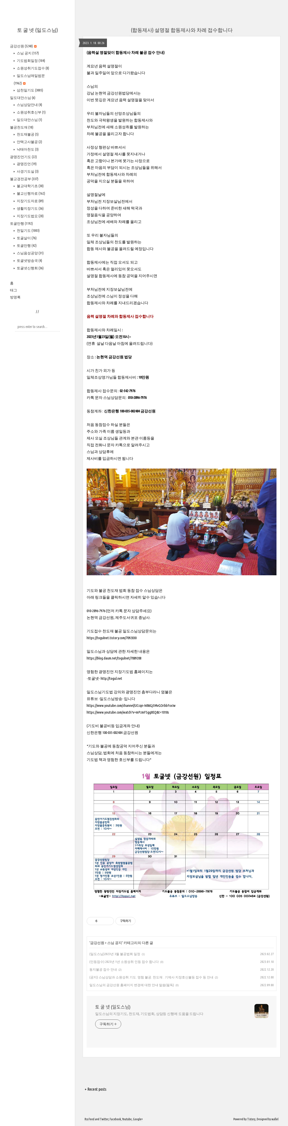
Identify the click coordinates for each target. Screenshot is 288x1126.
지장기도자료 (30, 201)
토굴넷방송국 (29, 261)
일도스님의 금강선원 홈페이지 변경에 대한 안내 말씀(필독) (131, 985)
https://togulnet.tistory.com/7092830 (111, 638)
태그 (13, 290)
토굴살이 (26, 238)
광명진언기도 (23, 157)
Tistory (251, 1119)
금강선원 (23, 46)
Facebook (115, 1119)
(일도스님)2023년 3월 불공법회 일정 (114, 954)
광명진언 (26, 164)
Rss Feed (89, 1119)
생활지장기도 (30, 208)
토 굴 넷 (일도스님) (37, 30)
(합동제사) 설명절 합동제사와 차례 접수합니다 (182, 30)
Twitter (104, 1119)
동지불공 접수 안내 (103, 969)
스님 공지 (27, 53)
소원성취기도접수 (32, 68)
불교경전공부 (24, 179)
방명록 (15, 297)
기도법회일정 (30, 61)
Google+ (138, 1119)
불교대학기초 (30, 186)
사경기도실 (27, 171)
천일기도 (28, 231)
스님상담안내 (29, 105)
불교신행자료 (30, 193)
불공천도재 (21, 127)
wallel (274, 1119)
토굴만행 (21, 223)
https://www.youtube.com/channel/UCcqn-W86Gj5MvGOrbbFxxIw (131, 705)
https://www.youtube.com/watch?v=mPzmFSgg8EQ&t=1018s (128, 712)
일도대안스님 (22, 98)
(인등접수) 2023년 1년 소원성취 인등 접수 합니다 (124, 961)
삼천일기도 (29, 90)
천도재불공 (27, 134)
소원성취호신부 (31, 112)
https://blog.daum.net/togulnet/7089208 (114, 658)
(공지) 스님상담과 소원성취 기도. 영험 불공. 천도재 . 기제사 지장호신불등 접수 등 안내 (151, 977)
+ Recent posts (95, 1089)
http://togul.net (111, 678)
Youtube (127, 1119)
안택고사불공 (29, 142)
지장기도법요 (30, 216)
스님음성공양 (30, 253)
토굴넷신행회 (30, 268)
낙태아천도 (27, 149)
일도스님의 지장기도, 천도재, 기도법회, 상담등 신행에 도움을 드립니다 (149, 1014)
